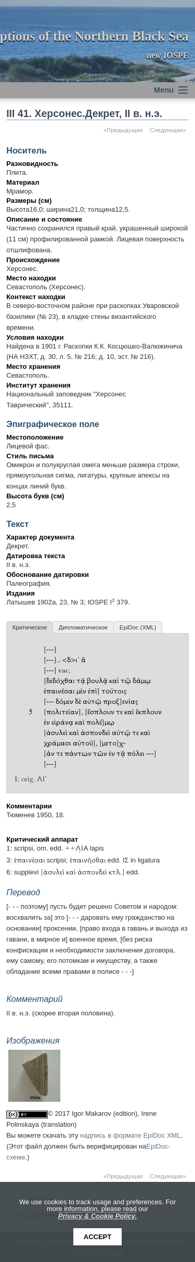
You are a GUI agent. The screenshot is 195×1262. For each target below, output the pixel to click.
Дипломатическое (83, 627)
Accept (97, 1237)
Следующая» (168, 130)
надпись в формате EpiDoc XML (130, 1135)
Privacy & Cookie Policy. (97, 1216)
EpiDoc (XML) (138, 627)
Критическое (29, 627)
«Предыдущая (123, 130)
